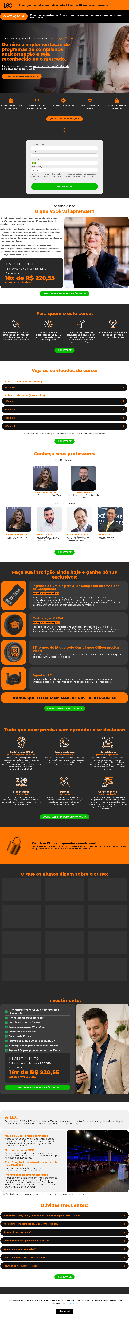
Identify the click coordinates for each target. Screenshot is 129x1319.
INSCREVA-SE (64, 186)
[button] (3, 523)
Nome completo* (38, 144)
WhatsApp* (35, 159)
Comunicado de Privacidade (63, 176)
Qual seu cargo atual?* (40, 167)
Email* (33, 152)
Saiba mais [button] (72, 1304)
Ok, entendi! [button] (65, 1311)
